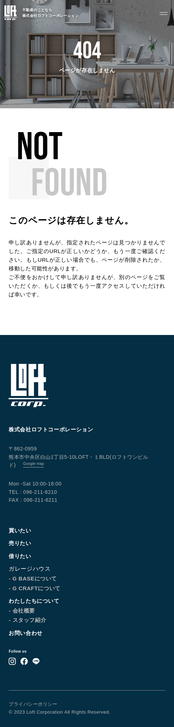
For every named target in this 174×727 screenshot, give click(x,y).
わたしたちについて (34, 601)
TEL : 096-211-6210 (33, 492)
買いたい (20, 530)
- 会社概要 (22, 611)
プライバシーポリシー (33, 704)
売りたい (20, 543)
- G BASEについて (33, 578)
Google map (33, 464)
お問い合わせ (26, 633)
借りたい (20, 556)
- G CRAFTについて (35, 588)
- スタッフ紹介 (27, 620)
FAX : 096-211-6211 (33, 500)
